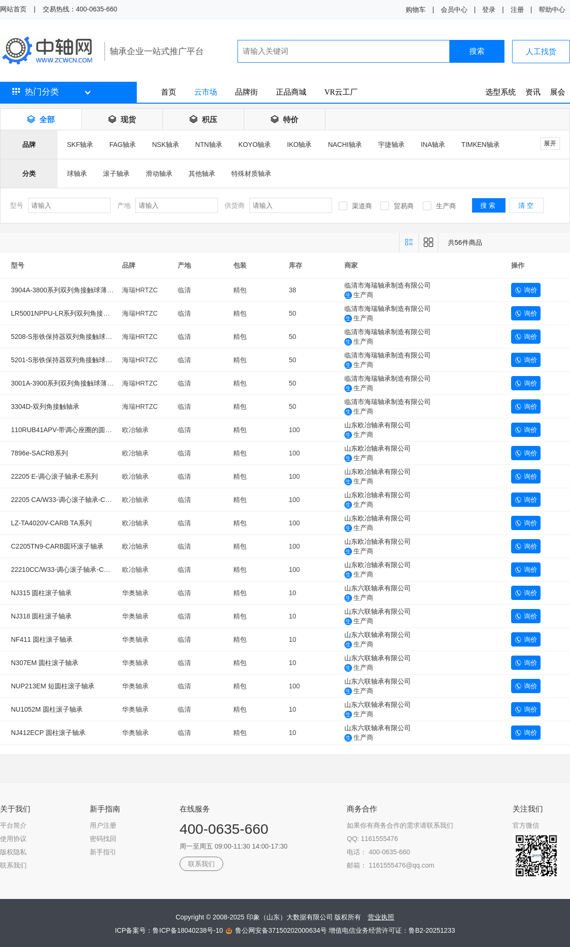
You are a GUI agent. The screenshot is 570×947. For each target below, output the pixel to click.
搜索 (476, 51)
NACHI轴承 (345, 144)
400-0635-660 (224, 829)
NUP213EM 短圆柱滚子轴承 (53, 686)
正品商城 (291, 92)
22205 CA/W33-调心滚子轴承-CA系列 (67, 499)
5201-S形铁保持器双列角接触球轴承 (65, 360)
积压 (203, 120)
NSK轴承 (165, 144)
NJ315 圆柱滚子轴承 (41, 593)
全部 (41, 120)
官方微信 (526, 825)
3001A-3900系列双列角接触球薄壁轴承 (69, 383)
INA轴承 (433, 144)
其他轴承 (202, 173)
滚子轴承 (116, 173)
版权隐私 (13, 852)
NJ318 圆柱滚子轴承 (41, 616)
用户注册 (103, 825)
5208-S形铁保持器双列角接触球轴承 (65, 336)
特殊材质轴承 (251, 173)
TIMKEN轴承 (480, 144)
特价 (284, 120)
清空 (526, 205)
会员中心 (454, 9)
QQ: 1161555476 (372, 838)
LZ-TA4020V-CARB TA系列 (51, 523)
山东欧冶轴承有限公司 (377, 425)
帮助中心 (552, 9)
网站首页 (13, 9)
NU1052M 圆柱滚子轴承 (47, 709)
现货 (122, 120)
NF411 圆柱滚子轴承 (42, 639)
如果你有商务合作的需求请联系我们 (400, 825)
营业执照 (381, 917)
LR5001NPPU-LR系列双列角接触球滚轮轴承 (77, 313)
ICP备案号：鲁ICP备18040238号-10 (170, 930)
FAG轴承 (122, 144)
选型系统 (500, 92)
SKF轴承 (80, 144)
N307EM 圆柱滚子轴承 (44, 663)
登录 (488, 9)
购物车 (416, 9)
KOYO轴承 (254, 144)
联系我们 (13, 865)
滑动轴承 (159, 173)
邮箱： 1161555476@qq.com (390, 865)
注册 (517, 9)
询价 (526, 290)
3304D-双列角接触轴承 (45, 406)
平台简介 (13, 825)
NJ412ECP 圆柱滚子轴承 (48, 732)
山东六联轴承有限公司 (377, 588)
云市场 (205, 92)
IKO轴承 (299, 144)
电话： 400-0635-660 (378, 852)
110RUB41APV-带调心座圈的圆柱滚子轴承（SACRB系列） (99, 430)
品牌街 (246, 92)
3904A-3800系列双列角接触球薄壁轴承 (69, 290)
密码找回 (103, 838)
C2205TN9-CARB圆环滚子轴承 (57, 546)
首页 (168, 92)
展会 (557, 92)
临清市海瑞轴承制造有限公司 (387, 285)
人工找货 (541, 52)
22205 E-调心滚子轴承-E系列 (54, 476)
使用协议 (13, 838)
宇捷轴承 (391, 144)
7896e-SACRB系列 (39, 453)
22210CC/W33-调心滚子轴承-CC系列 (66, 569)
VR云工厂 (341, 92)
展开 (550, 143)
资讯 (533, 92)
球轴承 (77, 173)
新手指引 (103, 852)
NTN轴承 (208, 144)
